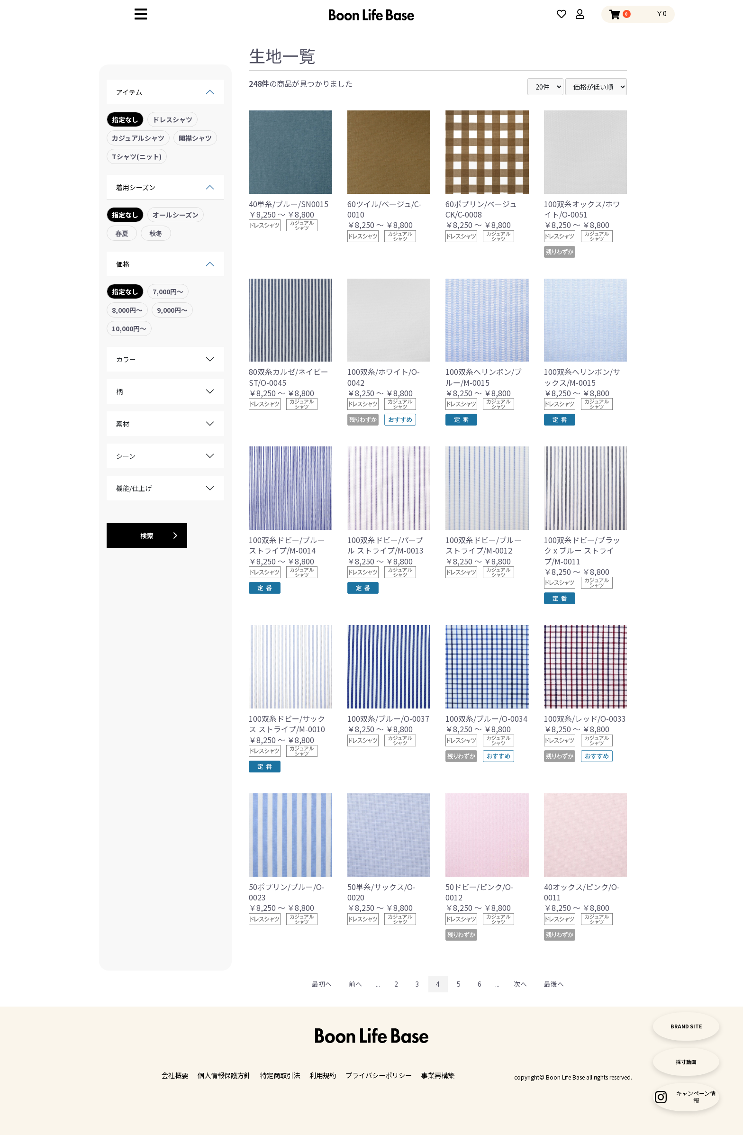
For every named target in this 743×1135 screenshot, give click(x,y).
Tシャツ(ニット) (137, 156)
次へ (520, 984)
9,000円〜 (172, 310)
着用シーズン (135, 187)
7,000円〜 (168, 291)
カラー (126, 359)
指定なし (125, 119)
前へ (355, 984)
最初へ (322, 984)
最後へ (554, 984)
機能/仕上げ (134, 488)
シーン (126, 456)
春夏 (121, 233)
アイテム (129, 92)
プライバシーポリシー (378, 1075)
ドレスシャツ (172, 119)
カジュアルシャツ (138, 138)
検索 (147, 535)
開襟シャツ (195, 138)
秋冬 (156, 233)
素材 (122, 423)
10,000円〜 (129, 328)
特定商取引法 (280, 1075)
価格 (122, 264)
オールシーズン (176, 214)
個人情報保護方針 (224, 1075)
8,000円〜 (127, 310)
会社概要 (175, 1075)
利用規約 (322, 1075)
